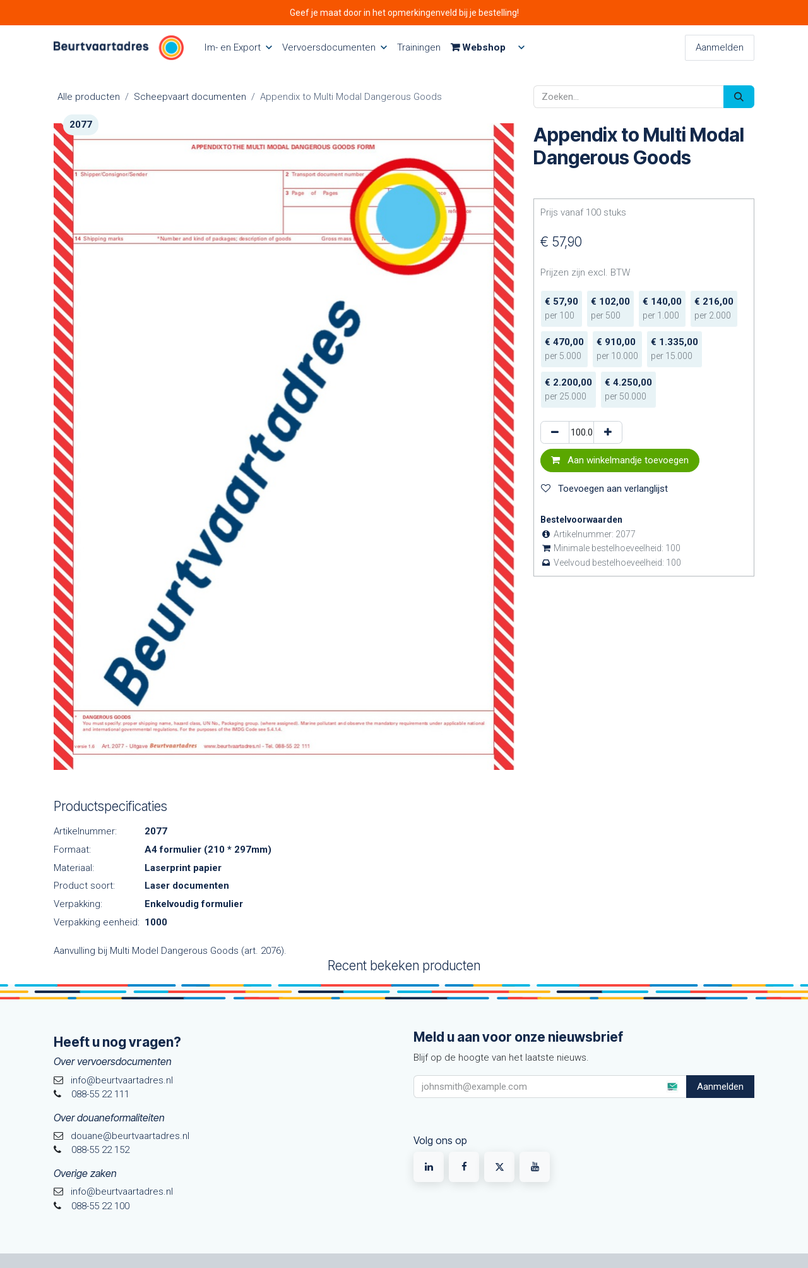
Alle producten (88, 96)
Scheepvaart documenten (190, 96)
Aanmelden (720, 47)
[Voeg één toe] (607, 432)
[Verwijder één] (554, 432)
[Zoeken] (738, 97)
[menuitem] (238, 47)
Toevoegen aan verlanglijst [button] (604, 488)
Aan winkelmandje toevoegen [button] (620, 460)
